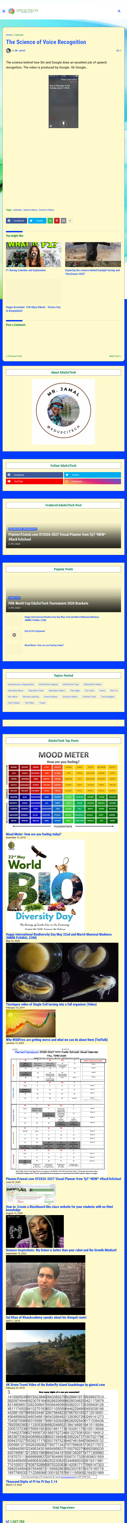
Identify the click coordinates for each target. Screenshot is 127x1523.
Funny (102, 690)
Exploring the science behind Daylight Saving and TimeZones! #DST (92, 272)
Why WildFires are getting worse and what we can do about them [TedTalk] (57, 1040)
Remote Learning (31, 696)
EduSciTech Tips (71, 684)
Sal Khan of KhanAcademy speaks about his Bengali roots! (46, 1317)
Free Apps (75, 690)
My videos (13, 696)
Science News (30, 210)
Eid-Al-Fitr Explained (35, 631)
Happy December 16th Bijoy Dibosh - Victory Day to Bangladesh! (33, 308)
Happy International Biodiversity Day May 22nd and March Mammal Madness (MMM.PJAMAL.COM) (62, 619)
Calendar (19, 35)
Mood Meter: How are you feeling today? (44, 645)
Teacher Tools (89, 696)
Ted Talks (29, 703)
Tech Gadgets (107, 696)
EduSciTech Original (48, 684)
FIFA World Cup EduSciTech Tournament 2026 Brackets (48, 603)
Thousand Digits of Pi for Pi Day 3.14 (31, 1482)
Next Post (114, 356)
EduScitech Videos (93, 684)
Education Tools (36, 690)
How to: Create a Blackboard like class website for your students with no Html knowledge (59, 1208)
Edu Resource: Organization (21, 684)
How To (113, 690)
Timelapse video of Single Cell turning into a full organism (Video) (51, 1004)
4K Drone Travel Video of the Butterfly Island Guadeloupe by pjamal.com (55, 1385)
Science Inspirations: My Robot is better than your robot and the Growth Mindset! (61, 1250)
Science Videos (46, 210)
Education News (15, 690)
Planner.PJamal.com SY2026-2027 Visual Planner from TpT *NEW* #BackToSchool (57, 536)
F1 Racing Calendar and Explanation (26, 270)
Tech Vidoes (14, 703)
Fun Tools (89, 690)
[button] (4, 11)
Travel (42, 703)
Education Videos (57, 690)
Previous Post (15, 356)
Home (9, 35)
